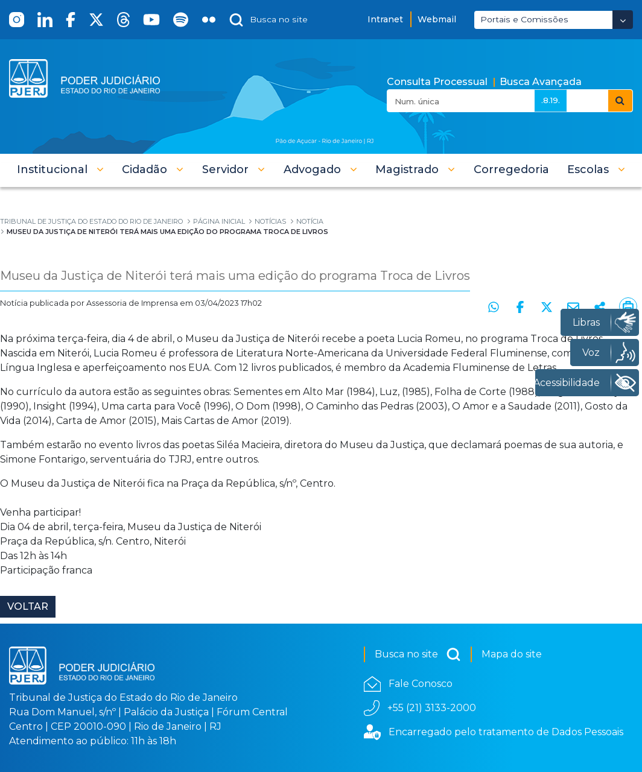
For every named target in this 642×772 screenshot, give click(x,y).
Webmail (437, 19)
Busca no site (418, 654)
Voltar (27, 606)
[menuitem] (511, 169)
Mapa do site (512, 654)
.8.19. (550, 100)
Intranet (385, 19)
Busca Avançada (541, 81)
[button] (60, 169)
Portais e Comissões (524, 19)
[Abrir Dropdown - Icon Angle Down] (622, 19)
